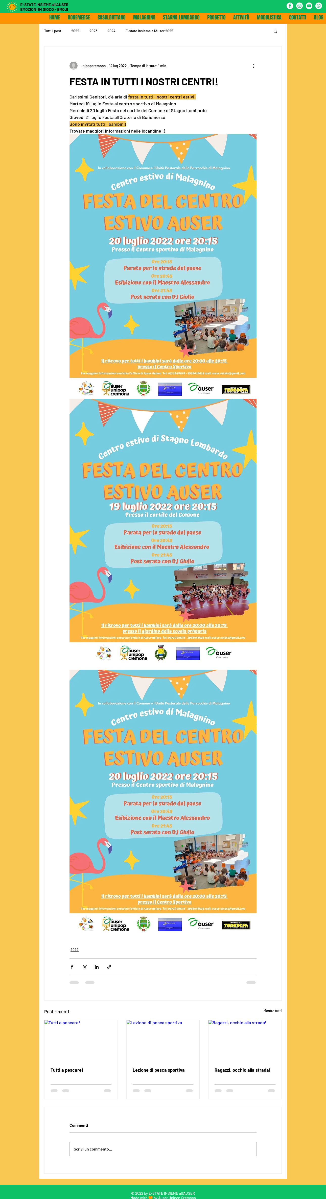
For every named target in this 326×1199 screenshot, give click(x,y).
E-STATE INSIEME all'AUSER (44, 4)
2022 (75, 31)
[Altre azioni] (253, 66)
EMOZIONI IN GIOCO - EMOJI (44, 9)
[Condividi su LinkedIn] (96, 966)
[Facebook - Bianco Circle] (290, 6)
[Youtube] (309, 6)
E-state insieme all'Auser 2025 (149, 31)
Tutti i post (52, 31)
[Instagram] (299, 6)
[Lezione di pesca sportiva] (163, 1040)
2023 (93, 31)
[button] (275, 31)
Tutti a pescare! (67, 1070)
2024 (111, 31)
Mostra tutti (273, 1011)
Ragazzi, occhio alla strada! (242, 1070)
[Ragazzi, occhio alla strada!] (245, 1040)
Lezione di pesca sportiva (159, 1070)
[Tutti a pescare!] (81, 1040)
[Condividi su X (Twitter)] (84, 966)
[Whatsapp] (318, 6)
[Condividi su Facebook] (71, 966)
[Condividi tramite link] (109, 966)
